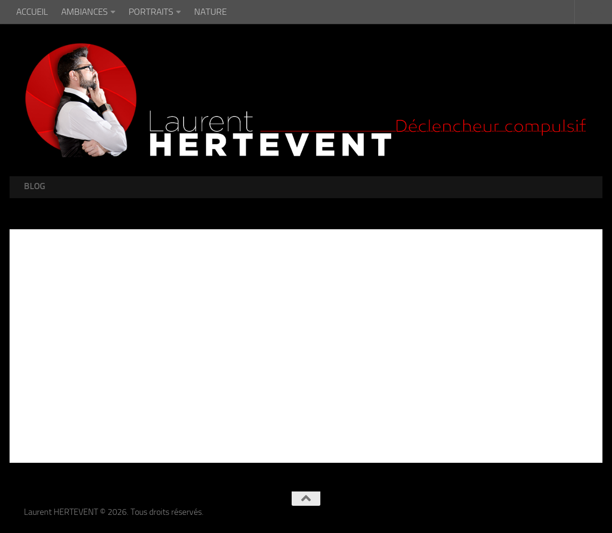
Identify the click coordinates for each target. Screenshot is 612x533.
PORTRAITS (151, 11)
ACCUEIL (32, 11)
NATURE (210, 11)
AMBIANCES (84, 11)
